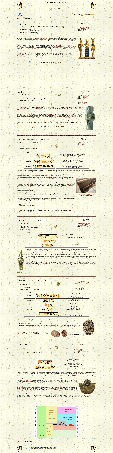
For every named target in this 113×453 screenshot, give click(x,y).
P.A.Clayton (85, 26)
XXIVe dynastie (26, 376)
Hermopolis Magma (38, 326)
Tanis (74, 53)
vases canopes (41, 189)
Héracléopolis (40, 108)
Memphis (19, 54)
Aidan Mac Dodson (45, 252)
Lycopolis (45, 326)
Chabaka (89, 376)
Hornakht (73, 57)
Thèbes (43, 40)
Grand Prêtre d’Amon (39, 41)
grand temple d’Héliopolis (48, 263)
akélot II (20, 106)
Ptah (66, 198)
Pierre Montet (19, 55)
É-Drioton (83, 34)
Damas (29, 48)
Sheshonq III (29, 59)
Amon (45, 54)
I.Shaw (89, 27)
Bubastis (65, 53)
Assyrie (53, 47)
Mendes (67, 186)
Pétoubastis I (33, 114)
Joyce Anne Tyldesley (21, 57)
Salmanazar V (50, 388)
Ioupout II (89, 375)
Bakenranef (50, 376)
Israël (34, 48)
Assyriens (85, 373)
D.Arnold (80, 26)
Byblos (35, 47)
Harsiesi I (70, 40)
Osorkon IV (20, 333)
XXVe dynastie (61, 376)
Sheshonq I (58, 189)
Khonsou (77, 326)
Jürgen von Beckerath (37, 174)
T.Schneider (85, 27)
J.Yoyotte (87, 28)
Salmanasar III (73, 47)
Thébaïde (71, 117)
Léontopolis (70, 53)
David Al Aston (41, 171)
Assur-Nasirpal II (58, 47)
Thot (31, 186)
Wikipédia (90, 195)
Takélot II (20, 56)
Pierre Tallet (92, 261)
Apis (63, 181)
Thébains (50, 177)
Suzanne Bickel (29, 262)
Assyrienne (36, 51)
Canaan (41, 51)
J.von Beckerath (88, 31)
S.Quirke (83, 31)
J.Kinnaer (80, 27)
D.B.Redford (83, 33)
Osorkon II (40, 39)
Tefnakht (41, 376)
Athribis (45, 210)
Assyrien (54, 395)
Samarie (55, 393)
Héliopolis (69, 210)
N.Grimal (89, 26)
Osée (61, 387)
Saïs (30, 376)
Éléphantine (61, 53)
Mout (71, 399)
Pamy (20, 209)
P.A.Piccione (83, 29)
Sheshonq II (43, 37)
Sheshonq (69, 57)
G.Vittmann (79, 352)
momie (69, 189)
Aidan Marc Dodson (51, 172)
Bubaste (48, 114)
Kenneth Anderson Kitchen (23, 120)
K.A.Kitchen (84, 223)
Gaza (18, 394)
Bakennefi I (21, 210)
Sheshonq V (36, 266)
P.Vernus (83, 28)
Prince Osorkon (63, 111)
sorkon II (20, 37)
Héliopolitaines (69, 262)
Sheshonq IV (63, 189)
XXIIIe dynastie (35, 175)
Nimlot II (57, 46)
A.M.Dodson (83, 30)
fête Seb (36, 182)
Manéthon (33, 103)
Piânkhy (77, 376)
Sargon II (35, 393)
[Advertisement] (56, 75)
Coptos (32, 200)
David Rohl (52, 252)
